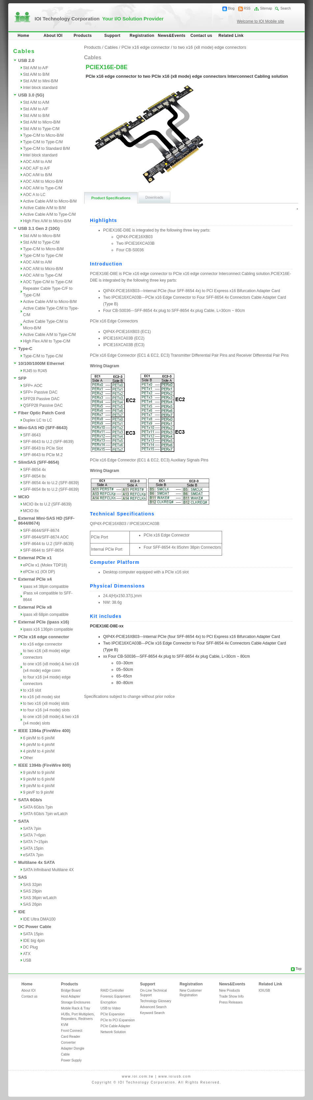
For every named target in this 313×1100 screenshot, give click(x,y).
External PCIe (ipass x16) (43, 621)
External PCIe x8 (35, 607)
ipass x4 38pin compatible (46, 586)
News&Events (171, 35)
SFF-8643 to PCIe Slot (43, 448)
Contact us (201, 35)
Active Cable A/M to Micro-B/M (50, 201)
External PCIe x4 (35, 579)
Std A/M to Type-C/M (41, 128)
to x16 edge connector (42, 644)
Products (82, 35)
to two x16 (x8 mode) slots (46, 703)
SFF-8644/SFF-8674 (41, 530)
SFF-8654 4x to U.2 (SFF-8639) (51, 483)
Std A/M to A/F (35, 68)
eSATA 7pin (33, 855)
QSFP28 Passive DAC (43, 405)
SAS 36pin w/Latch (39, 897)
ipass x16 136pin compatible (48, 629)
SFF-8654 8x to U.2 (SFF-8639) (51, 489)
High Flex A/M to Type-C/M (46, 341)
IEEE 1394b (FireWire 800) (44, 765)
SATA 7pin (32, 828)
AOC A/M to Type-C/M (42, 188)
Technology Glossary (155, 1001)
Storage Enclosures (75, 1002)
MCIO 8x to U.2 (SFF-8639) (47, 504)
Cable (65, 1054)
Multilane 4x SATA (36, 862)
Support (112, 35)
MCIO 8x (31, 511)
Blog (231, 8)
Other (28, 758)
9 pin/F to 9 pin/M (38, 792)
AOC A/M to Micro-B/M (43, 181)
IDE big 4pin (33, 940)
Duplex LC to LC (37, 420)
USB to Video (110, 1008)
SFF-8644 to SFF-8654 (43, 550)
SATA (23, 821)
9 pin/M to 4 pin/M (38, 786)
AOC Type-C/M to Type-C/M (47, 282)
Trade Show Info (231, 996)
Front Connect (71, 1030)
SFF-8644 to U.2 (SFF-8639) (48, 543)
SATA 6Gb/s (30, 799)
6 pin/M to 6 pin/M (38, 738)
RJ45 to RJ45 (35, 371)
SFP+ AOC (33, 385)
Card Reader (70, 1036)
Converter (68, 1042)
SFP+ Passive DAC (40, 392)
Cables (111, 47)
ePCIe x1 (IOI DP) (39, 571)
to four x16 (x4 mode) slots (46, 710)
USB (27, 960)
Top (298, 969)
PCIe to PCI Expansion (117, 1020)
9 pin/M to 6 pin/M (38, 779)
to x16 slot (32, 690)
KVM (64, 1025)
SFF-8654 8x (34, 476)
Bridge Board (70, 990)
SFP (22, 378)
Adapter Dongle (72, 1048)
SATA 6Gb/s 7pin (38, 807)
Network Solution (113, 1032)
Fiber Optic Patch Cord (41, 412)
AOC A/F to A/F (36, 168)
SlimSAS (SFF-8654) (38, 462)
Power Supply (71, 1060)
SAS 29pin (32, 891)
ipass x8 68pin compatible (46, 614)
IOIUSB (264, 990)
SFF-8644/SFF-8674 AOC (46, 537)
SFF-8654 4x (34, 469)
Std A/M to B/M (36, 74)
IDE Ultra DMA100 (39, 919)
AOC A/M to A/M (37, 161)
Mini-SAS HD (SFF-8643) (43, 427)
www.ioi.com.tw (138, 1076)
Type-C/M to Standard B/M (46, 148)
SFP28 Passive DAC (41, 399)
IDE (21, 911)
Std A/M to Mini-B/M (40, 81)
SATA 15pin (33, 848)
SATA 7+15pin (35, 841)
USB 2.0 (26, 60)
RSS (247, 8)
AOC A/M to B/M (37, 175)
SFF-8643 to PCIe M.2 (43, 455)
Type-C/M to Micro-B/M (43, 135)
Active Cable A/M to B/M (44, 208)
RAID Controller (112, 990)
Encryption (108, 1002)
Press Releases (230, 1002)
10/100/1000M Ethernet (41, 363)
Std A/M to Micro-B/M (41, 122)
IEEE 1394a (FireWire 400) (44, 730)
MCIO (23, 496)
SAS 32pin (32, 884)
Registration (142, 35)
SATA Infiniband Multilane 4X (48, 869)
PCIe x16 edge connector (43, 636)
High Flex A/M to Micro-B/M (47, 221)
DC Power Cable (34, 926)
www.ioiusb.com (174, 1076)
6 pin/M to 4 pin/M (38, 744)
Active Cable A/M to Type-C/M (49, 214)
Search (285, 8)
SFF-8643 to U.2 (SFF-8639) (48, 441)
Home (23, 35)
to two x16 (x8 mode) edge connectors (209, 47)
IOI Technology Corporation (99, 18)
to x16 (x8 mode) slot (41, 697)
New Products (229, 990)
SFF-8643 (32, 435)
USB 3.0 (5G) (31, 95)
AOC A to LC (34, 194)
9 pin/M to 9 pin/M (38, 772)
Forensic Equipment (115, 996)
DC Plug (30, 947)
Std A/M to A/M (36, 102)
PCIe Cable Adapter (115, 1026)
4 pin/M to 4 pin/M (38, 751)
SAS (22, 877)
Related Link (230, 35)
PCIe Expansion (112, 1014)
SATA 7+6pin (34, 835)
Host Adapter (70, 996)
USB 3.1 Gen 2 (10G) (39, 228)
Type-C (25, 348)
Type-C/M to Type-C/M (43, 142)
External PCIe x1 (35, 557)
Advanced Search (153, 1007)
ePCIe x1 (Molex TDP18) (45, 565)
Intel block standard (40, 87)
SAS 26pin (32, 904)
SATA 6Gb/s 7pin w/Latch (45, 813)
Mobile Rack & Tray (75, 1008)
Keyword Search (152, 1013)
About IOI (53, 35)
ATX (26, 953)
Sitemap (266, 8)
